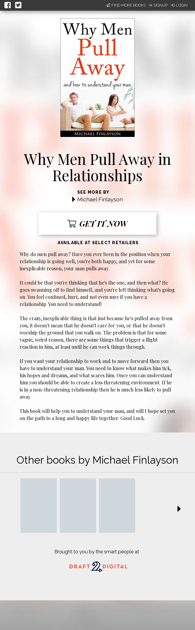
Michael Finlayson (100, 199)
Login (179, 5)
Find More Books (126, 5)
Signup (158, 5)
